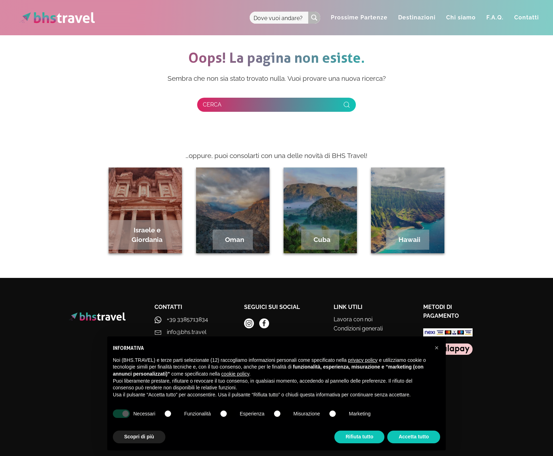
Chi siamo (461, 17)
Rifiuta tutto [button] (359, 436)
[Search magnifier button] (314, 18)
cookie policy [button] (235, 374)
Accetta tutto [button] (414, 436)
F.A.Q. (495, 17)
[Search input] (279, 17)
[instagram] (249, 323)
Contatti (526, 17)
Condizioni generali (358, 328)
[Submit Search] (347, 105)
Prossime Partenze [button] (359, 17)
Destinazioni (417, 17)
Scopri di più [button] (139, 436)
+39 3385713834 (187, 319)
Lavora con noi (353, 319)
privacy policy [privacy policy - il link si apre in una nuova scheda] (363, 360)
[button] (436, 347)
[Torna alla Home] (57, 17)
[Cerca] (276, 105)
